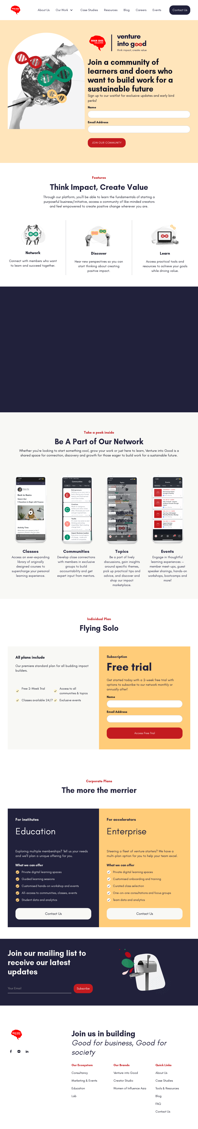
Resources (110, 10)
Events (157, 10)
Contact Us (179, 10)
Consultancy (80, 1073)
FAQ (158, 1104)
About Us (44, 10)
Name (92, 107)
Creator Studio (123, 1080)
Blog (127, 10)
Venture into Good (126, 1073)
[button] (65, 10)
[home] (18, 10)
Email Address (98, 122)
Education (78, 1088)
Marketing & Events (84, 1080)
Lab (74, 1096)
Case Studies (89, 10)
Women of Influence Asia (130, 1088)
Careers (141, 10)
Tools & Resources (167, 1088)
